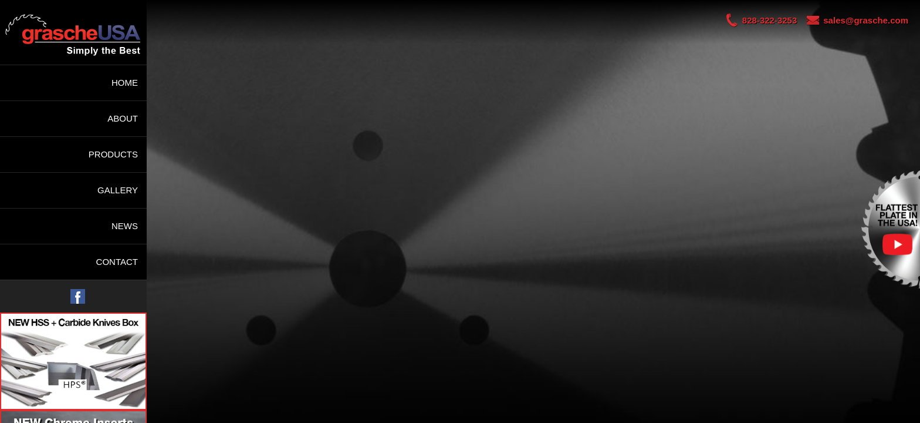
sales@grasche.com (852, 20)
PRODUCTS (113, 154)
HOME (124, 83)
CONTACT (117, 262)
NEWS (124, 226)
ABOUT (122, 118)
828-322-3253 (756, 20)
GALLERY (117, 190)
